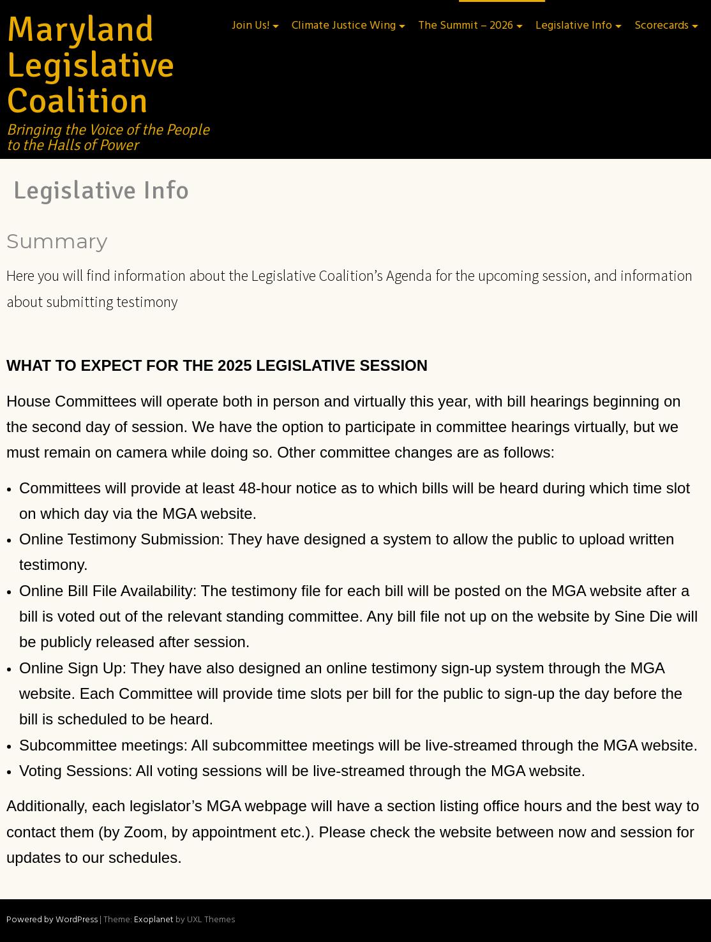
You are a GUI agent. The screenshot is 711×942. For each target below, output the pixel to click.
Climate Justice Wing (344, 26)
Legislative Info (573, 26)
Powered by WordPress (52, 920)
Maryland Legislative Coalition (91, 65)
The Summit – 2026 (465, 26)
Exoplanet (154, 920)
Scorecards (661, 26)
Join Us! (250, 26)
